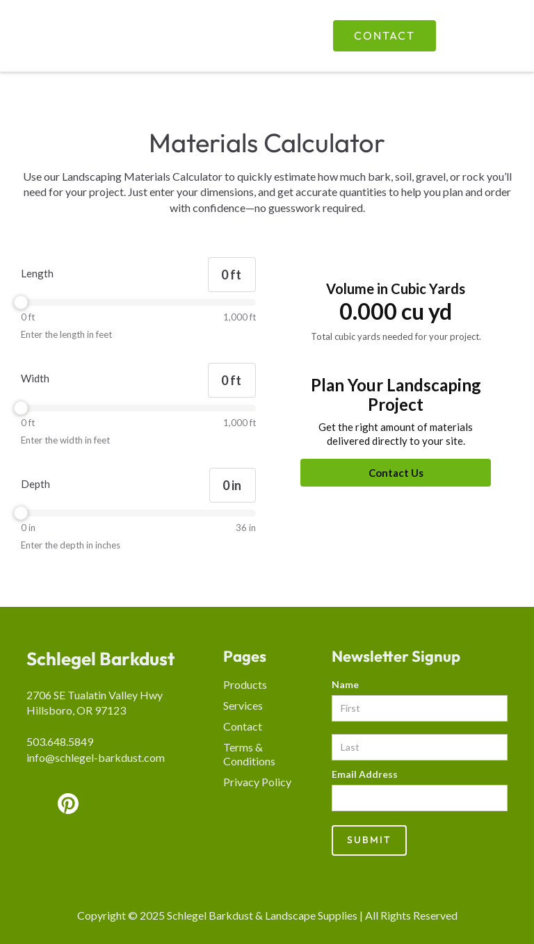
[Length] (232, 274)
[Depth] (232, 485)
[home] (120, 36)
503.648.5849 (59, 741)
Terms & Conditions (249, 753)
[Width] (232, 380)
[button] (484, 35)
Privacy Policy (257, 781)
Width (35, 378)
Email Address (365, 774)
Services (243, 705)
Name (345, 684)
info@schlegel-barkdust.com (95, 757)
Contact (384, 35)
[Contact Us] (395, 473)
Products (245, 684)
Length (37, 273)
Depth (35, 484)
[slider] (138, 302)
